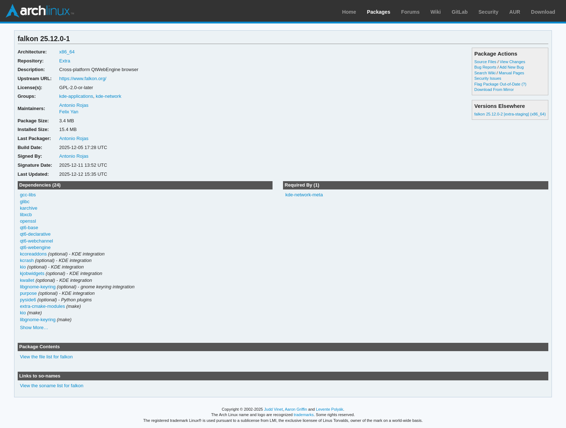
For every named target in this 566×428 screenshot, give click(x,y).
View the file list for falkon (46, 356)
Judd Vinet (273, 409)
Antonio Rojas (73, 105)
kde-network (108, 96)
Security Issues (487, 78)
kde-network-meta (304, 194)
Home (349, 12)
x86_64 (67, 51)
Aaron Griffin (296, 409)
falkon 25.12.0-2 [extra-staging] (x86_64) (510, 114)
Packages (379, 12)
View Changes (512, 62)
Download (543, 12)
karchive (28, 208)
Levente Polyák (329, 409)
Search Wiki (485, 73)
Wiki (436, 12)
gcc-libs (28, 194)
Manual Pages (511, 73)
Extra (64, 61)
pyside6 (28, 299)
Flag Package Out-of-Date (497, 84)
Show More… (34, 327)
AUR (514, 12)
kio (23, 267)
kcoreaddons (33, 254)
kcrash (27, 260)
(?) (524, 84)
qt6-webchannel (36, 241)
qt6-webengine (35, 247)
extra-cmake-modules (42, 306)
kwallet (27, 280)
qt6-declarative (35, 234)
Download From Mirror (494, 89)
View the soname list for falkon (51, 385)
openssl (28, 221)
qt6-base (29, 227)
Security (488, 12)
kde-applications (76, 96)
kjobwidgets (32, 273)
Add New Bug (512, 67)
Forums (410, 12)
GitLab (459, 12)
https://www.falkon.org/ (82, 78)
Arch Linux (39, 11)
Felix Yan (68, 111)
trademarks (304, 414)
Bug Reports (485, 67)
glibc (25, 201)
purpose (28, 293)
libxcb (26, 214)
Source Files (485, 62)
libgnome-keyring (38, 286)
